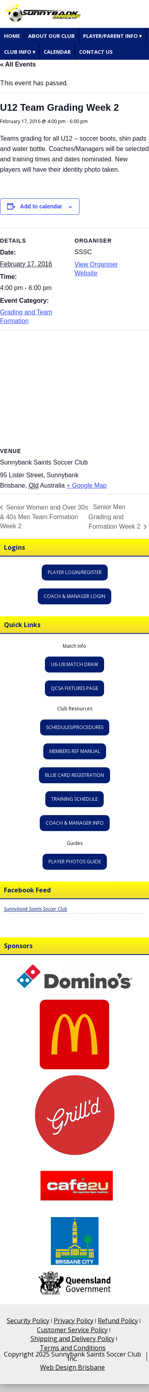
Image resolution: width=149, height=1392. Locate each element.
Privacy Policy (73, 1320)
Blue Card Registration (74, 775)
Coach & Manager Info (75, 823)
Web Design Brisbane (72, 1367)
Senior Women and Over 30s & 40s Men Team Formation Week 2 (44, 517)
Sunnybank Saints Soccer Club (35, 909)
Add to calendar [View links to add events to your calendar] (41, 206)
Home (12, 35)
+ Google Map (86, 485)
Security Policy (28, 1320)
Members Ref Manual (74, 751)
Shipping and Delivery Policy (72, 1338)
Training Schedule (74, 799)
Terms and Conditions (73, 1347)
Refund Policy (118, 1320)
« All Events (18, 64)
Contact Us (96, 51)
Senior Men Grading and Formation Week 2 (115, 516)
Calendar (57, 51)
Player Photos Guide (74, 861)
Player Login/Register (75, 572)
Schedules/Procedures (74, 727)
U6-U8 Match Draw (74, 664)
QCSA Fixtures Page (74, 688)
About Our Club (51, 35)
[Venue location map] (74, 388)
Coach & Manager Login (74, 596)
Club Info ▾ (19, 51)
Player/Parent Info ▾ (112, 35)
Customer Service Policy (72, 1329)
